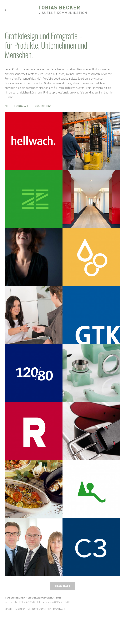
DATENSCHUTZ (42, 609)
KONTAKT (59, 609)
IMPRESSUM (23, 609)
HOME (9, 609)
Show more (63, 586)
